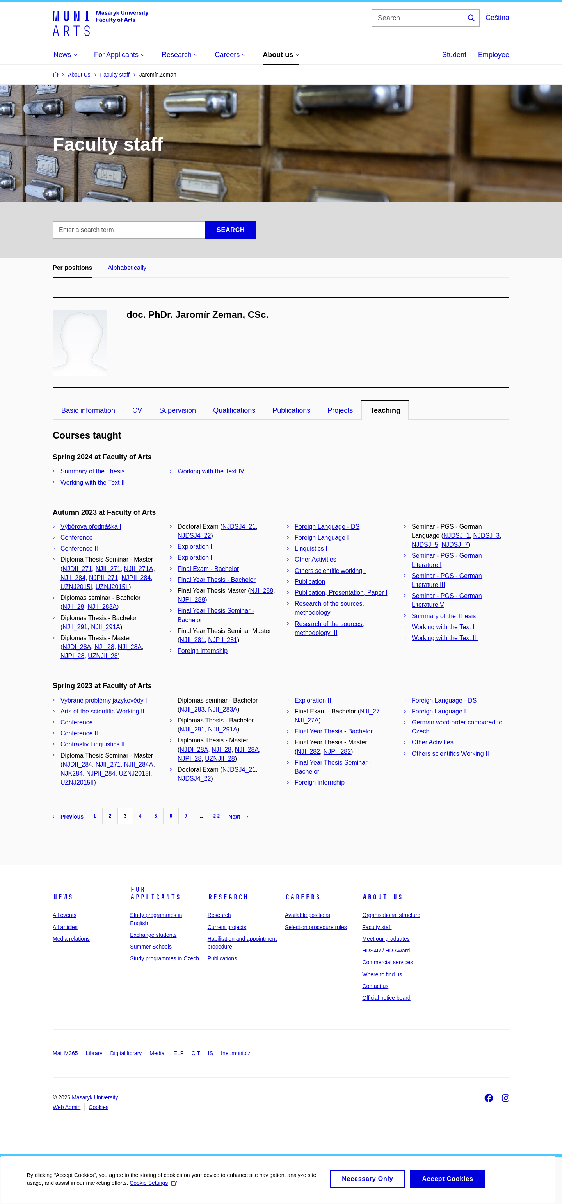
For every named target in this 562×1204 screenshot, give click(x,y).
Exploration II (313, 700)
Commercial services (387, 962)
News (63, 897)
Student (454, 55)
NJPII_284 (136, 577)
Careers (302, 897)
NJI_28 (104, 647)
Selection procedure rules (316, 927)
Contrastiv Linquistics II (92, 744)
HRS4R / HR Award (386, 950)
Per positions (72, 267)
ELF (179, 1053)
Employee (493, 55)
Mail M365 (65, 1053)
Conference (76, 537)
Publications (291, 410)
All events (64, 915)
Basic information (88, 410)
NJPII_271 (103, 577)
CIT (195, 1053)
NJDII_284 (77, 764)
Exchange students (153, 935)
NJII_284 (72, 577)
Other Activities (315, 559)
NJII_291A (105, 627)
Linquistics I (311, 548)
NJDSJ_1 (456, 535)
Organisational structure (391, 915)
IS (210, 1053)
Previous (68, 816)
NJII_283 (192, 709)
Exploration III (197, 557)
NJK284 (71, 773)
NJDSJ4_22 (194, 535)
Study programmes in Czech (164, 958)
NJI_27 (370, 711)
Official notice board (386, 998)
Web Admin (66, 1107)
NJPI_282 (337, 751)
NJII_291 (74, 627)
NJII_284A (138, 764)
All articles (65, 927)
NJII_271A (138, 568)
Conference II (79, 548)
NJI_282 (308, 751)
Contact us (375, 986)
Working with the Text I (443, 627)
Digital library (126, 1053)
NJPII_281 (222, 640)
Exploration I (195, 546)
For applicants (155, 893)
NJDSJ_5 (425, 544)
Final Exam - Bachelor (208, 568)
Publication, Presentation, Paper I (341, 592)
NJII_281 (192, 640)
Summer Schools (151, 947)
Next (238, 816)
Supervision (177, 410)
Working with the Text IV (211, 471)
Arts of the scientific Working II (102, 711)
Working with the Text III (445, 638)
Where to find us (382, 974)
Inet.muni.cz (235, 1053)
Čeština (497, 17)
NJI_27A (306, 720)
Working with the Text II (92, 482)
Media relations (71, 939)
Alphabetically (127, 267)
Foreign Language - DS (327, 526)
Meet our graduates (385, 939)
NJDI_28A (76, 647)
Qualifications (234, 410)
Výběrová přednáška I (90, 526)
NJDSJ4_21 (239, 526)
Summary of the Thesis (92, 471)
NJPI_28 (72, 656)
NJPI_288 (191, 599)
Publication (310, 581)
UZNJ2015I (76, 586)
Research (228, 897)
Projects (340, 410)
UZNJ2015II (112, 586)
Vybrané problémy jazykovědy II (104, 700)
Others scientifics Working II (450, 753)
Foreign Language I (322, 537)
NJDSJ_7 (454, 544)
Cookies (98, 1107)
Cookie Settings (154, 1186)
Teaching (385, 410)
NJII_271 (108, 568)
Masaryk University (95, 1097)
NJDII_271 (77, 568)
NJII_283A (102, 606)
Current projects (227, 927)
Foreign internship (203, 650)
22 (217, 816)
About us (382, 897)
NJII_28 (73, 606)
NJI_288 (262, 590)
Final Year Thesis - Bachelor (217, 579)
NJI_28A (130, 647)
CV (137, 410)
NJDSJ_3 (486, 535)
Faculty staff (376, 927)
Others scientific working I (330, 570)
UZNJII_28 (102, 656)
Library (94, 1053)
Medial (157, 1053)
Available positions (307, 915)
